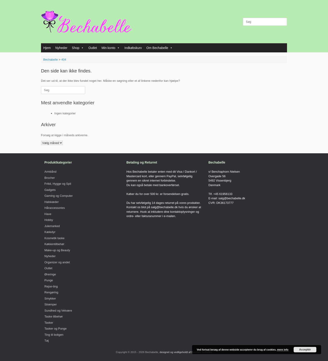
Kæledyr (49, 232)
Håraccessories (54, 208)
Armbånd (50, 171)
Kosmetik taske (54, 238)
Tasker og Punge (55, 328)
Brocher (49, 177)
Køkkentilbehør (54, 244)
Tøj (46, 340)
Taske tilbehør (53, 316)
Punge (48, 280)
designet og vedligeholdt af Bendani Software (186, 352)
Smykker (50, 298)
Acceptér (305, 349)
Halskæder (51, 202)
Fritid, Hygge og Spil (57, 183)
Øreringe (50, 274)
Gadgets (50, 190)
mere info (282, 349)
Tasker (48, 322)
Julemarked (52, 226)
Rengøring (51, 292)
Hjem (47, 48)
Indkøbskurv (133, 48)
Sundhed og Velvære (58, 310)
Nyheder (61, 48)
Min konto (111, 47)
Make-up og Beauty (57, 250)
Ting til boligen (53, 334)
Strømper (50, 304)
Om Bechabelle (159, 47)
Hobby (48, 220)
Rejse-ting (51, 286)
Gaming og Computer (58, 195)
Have (47, 214)
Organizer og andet (57, 262)
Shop (78, 47)
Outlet (92, 48)
